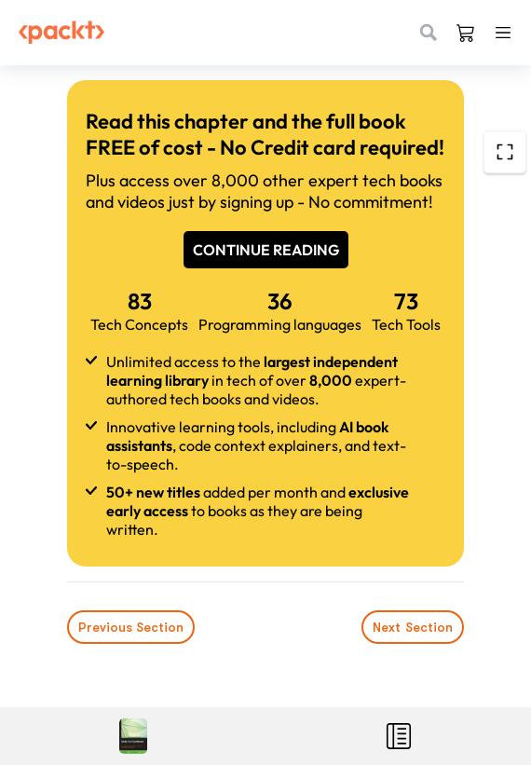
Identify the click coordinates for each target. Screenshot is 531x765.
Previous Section (131, 627)
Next (413, 627)
